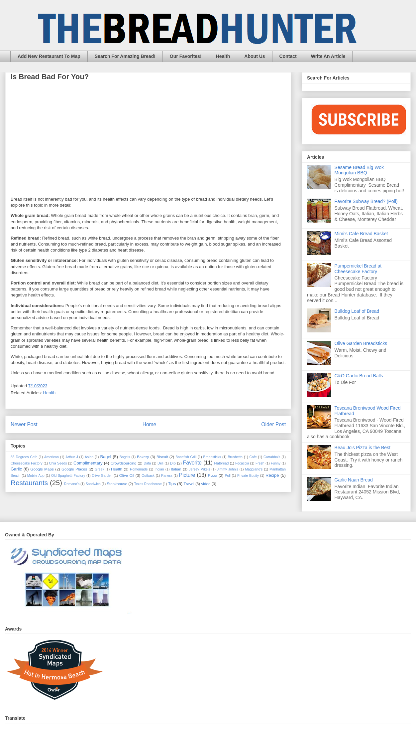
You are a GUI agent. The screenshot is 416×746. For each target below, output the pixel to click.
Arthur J (71, 457)
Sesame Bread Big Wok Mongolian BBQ (359, 170)
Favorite (192, 463)
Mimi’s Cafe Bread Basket (361, 233)
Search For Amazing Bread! (125, 56)
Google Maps (42, 469)
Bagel (105, 456)
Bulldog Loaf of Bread (357, 311)
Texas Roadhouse (148, 484)
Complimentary (87, 463)
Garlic (16, 468)
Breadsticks (212, 457)
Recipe (272, 475)
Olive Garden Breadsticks (361, 343)
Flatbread (221, 463)
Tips (172, 483)
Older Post (273, 424)
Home (149, 424)
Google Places (74, 469)
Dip (173, 463)
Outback (148, 475)
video (205, 483)
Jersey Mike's (199, 469)
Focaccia (242, 463)
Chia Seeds (58, 463)
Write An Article (328, 56)
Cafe (253, 457)
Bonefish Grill (185, 457)
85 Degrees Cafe (24, 457)
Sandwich (93, 484)
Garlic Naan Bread (354, 479)
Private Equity (248, 475)
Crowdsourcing (124, 463)
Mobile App (36, 475)
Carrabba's (271, 457)
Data (147, 463)
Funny (275, 463)
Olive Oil (126, 475)
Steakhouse (117, 483)
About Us (254, 56)
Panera (166, 475)
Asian (89, 457)
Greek (99, 469)
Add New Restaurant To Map (49, 56)
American (51, 457)
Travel (189, 483)
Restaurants (29, 482)
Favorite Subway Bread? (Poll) (366, 201)
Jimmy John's (227, 469)
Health (223, 56)
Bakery (143, 457)
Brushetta (235, 457)
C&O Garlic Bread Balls (359, 375)
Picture (187, 475)
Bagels (125, 457)
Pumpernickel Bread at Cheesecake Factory (358, 268)
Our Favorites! (186, 56)
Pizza (212, 475)
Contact (288, 56)
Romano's (71, 484)
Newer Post (24, 424)
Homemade (139, 469)
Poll (227, 475)
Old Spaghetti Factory (68, 475)
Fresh (260, 463)
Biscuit (162, 457)
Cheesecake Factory (27, 463)
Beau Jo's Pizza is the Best (362, 447)
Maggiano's (253, 469)
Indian (159, 469)
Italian (176, 469)
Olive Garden (102, 475)
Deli (160, 463)
